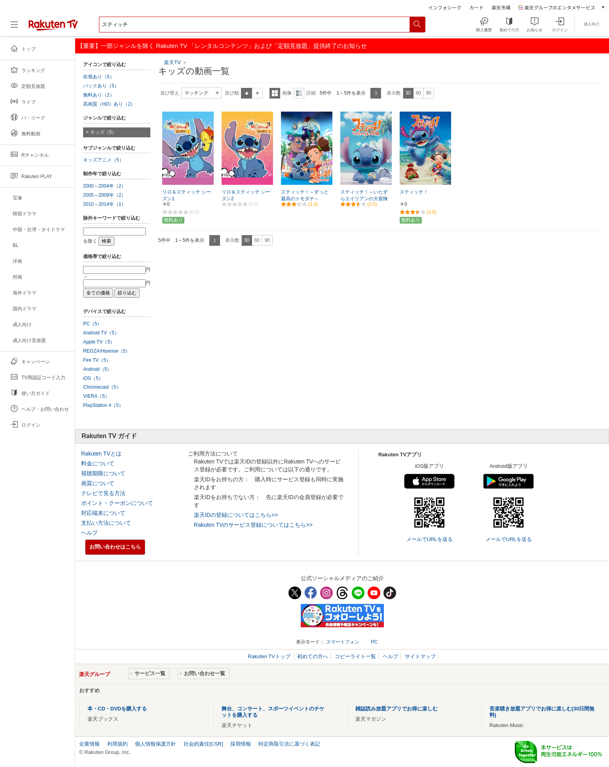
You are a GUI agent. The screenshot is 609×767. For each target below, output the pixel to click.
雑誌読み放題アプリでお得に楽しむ (396, 709)
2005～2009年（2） (104, 195)
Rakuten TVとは (101, 453)
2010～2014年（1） (104, 204)
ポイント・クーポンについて (117, 503)
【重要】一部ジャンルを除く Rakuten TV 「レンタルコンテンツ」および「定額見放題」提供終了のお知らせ (222, 45)
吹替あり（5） (98, 77)
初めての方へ (312, 656)
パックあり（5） (101, 86)
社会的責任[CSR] (203, 744)
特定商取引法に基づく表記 (289, 744)
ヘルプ (89, 533)
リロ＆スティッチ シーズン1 (186, 195)
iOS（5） (93, 378)
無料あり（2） (98, 95)
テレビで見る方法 (103, 493)
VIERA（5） (96, 396)
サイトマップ (420, 656)
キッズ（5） (103, 132)
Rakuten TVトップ (270, 656)
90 (428, 93)
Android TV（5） (101, 333)
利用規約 (117, 744)
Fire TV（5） (97, 360)
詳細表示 (299, 93)
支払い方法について (106, 523)
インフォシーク (444, 7)
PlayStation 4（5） (103, 405)
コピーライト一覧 (355, 656)
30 (407, 93)
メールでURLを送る (429, 539)
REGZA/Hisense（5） (106, 351)
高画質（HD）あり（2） (109, 104)
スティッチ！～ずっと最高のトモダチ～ (304, 195)
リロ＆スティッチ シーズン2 (246, 195)
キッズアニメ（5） (103, 160)
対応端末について (103, 513)
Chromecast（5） (102, 387)
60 (418, 93)
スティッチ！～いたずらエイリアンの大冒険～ (364, 198)
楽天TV (173, 62)
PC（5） (92, 324)
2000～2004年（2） (104, 186)
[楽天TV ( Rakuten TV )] (53, 27)
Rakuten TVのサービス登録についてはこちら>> (253, 525)
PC (374, 642)
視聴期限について (103, 473)
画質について (97, 483)
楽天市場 (500, 7)
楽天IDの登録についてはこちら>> (236, 515)
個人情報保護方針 (155, 744)
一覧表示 (274, 93)
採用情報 (240, 744)
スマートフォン (342, 642)
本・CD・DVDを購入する (117, 709)
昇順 (246, 93)
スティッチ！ (414, 192)
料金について (97, 463)
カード (476, 7)
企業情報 (89, 744)
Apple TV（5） (99, 342)
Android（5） (97, 369)
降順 (257, 93)
